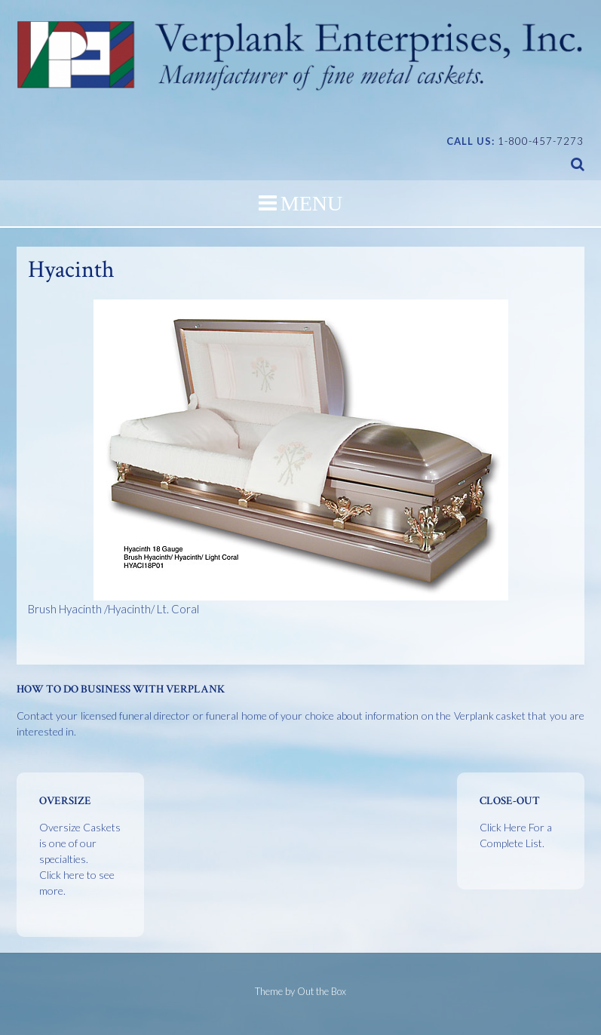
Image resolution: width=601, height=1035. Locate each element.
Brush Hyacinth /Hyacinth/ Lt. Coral (267, 457)
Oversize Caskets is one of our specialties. (80, 859)
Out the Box (321, 991)
